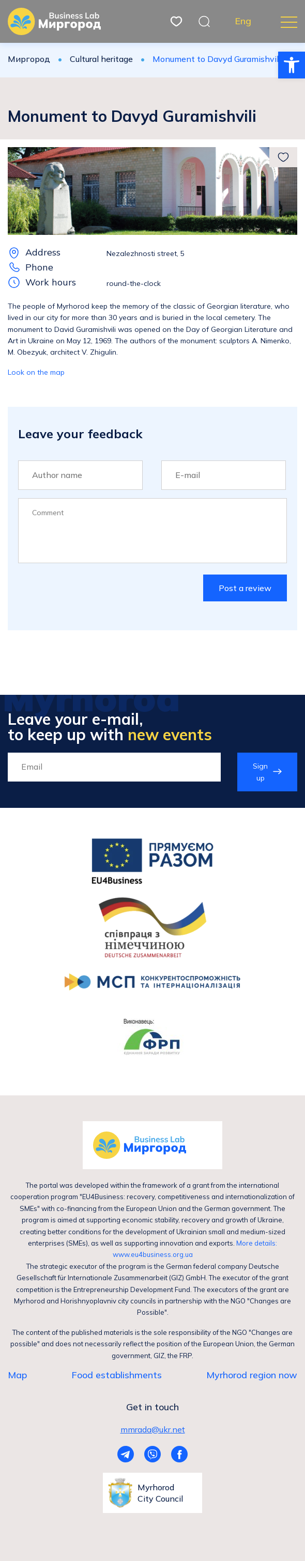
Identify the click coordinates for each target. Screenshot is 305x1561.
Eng (243, 21)
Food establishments (116, 1375)
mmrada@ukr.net (152, 1429)
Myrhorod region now (251, 1375)
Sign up (260, 771)
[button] (291, 65)
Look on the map (36, 372)
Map (17, 1375)
